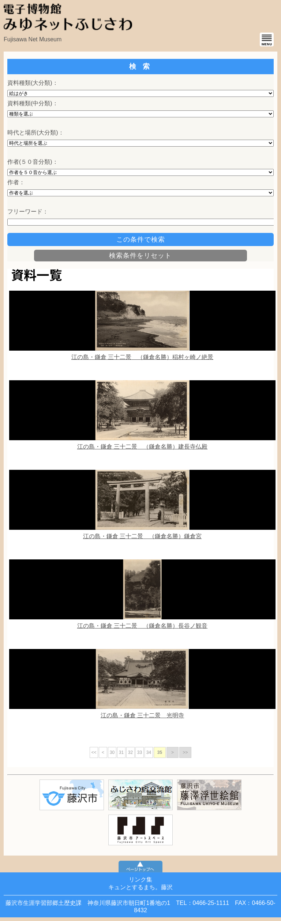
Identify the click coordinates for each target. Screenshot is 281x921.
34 (148, 752)
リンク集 (140, 879)
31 (121, 752)
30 (112, 752)
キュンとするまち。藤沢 (140, 887)
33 (139, 752)
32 (130, 752)
